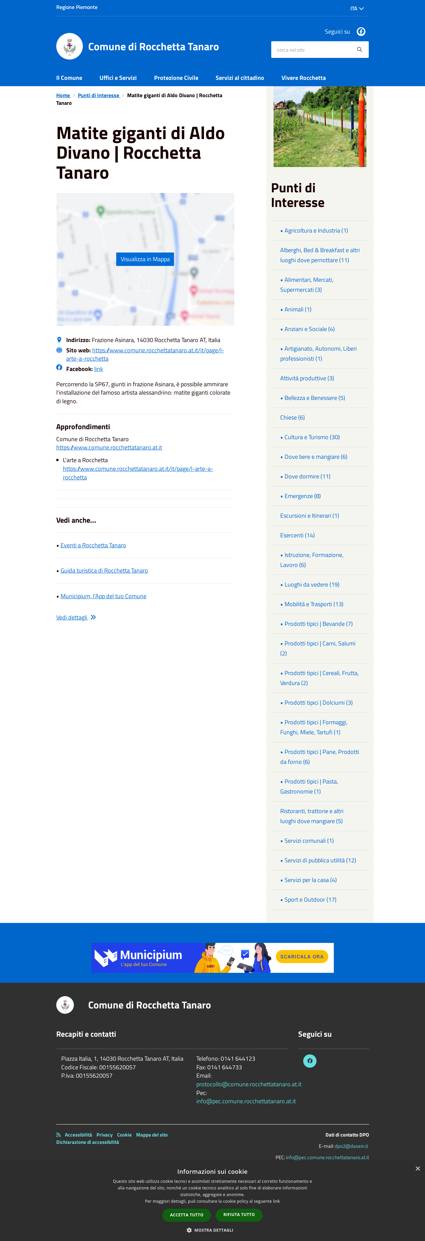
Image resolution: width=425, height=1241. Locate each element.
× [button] (417, 1168)
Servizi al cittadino (240, 77)
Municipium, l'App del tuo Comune (103, 596)
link (98, 368)
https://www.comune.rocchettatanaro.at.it (109, 447)
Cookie (124, 1134)
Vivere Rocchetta (304, 77)
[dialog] (212, 1201)
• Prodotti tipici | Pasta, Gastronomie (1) (309, 786)
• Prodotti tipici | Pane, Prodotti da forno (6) (319, 756)
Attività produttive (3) (307, 378)
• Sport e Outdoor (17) (308, 899)
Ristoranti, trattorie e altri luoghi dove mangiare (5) (311, 815)
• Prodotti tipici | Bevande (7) (316, 623)
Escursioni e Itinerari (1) (309, 515)
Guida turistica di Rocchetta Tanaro (104, 570)
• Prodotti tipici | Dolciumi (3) (316, 702)
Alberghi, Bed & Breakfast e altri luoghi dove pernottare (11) (320, 255)
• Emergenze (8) (300, 495)
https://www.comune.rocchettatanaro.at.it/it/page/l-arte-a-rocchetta (145, 354)
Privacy (105, 1134)
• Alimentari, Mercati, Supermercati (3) (306, 284)
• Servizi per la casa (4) (308, 879)
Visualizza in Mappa (145, 259)
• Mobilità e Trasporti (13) (311, 604)
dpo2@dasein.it (351, 1146)
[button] (213, 1230)
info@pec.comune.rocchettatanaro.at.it (246, 1101)
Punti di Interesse (99, 95)
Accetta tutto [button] (186, 1215)
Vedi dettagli (76, 617)
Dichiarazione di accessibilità (87, 1142)
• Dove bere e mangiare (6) (313, 456)
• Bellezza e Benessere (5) (312, 397)
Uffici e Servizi (118, 77)
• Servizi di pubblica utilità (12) (318, 860)
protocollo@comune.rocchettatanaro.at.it (249, 1084)
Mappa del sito (152, 1134)
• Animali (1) (296, 309)
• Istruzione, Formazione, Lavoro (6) (311, 559)
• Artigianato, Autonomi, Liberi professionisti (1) (318, 353)
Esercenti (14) (297, 535)
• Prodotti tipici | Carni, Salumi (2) (317, 648)
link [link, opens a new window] (276, 1201)
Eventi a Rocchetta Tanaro (93, 545)
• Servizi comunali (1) (307, 840)
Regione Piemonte (77, 7)
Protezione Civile (176, 77)
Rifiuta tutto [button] (239, 1214)
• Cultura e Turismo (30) (310, 437)
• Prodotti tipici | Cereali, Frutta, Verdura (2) (319, 677)
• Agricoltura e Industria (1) (314, 230)
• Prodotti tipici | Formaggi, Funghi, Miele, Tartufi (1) (313, 727)
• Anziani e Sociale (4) (307, 328)
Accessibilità (78, 1134)
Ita (357, 8)
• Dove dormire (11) (305, 476)
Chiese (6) (292, 417)
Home (63, 95)
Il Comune (69, 77)
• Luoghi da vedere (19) (309, 584)
